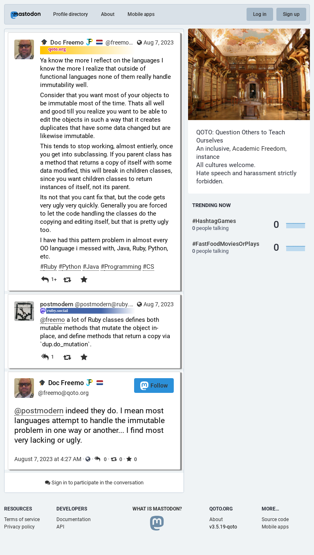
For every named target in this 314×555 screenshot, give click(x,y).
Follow (154, 385)
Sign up (291, 14)
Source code (275, 519)
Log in (260, 14)
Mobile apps (141, 14)
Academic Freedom (258, 148)
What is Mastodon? (157, 509)
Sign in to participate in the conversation (94, 482)
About (107, 14)
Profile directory (70, 14)
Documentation (73, 519)
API (60, 527)
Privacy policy (19, 527)
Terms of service (22, 519)
